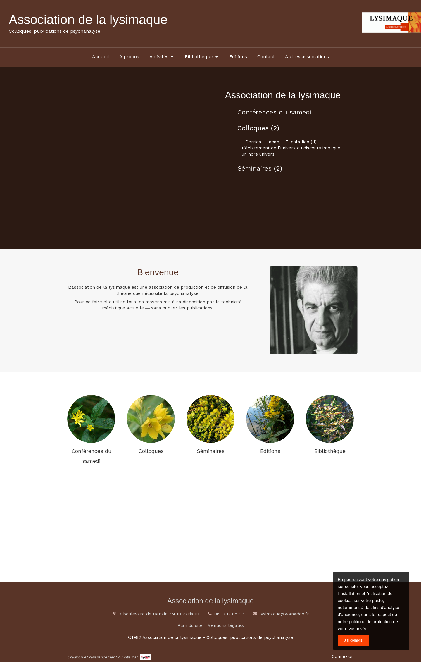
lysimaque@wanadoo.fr (284, 614)
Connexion (343, 656)
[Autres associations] (307, 56)
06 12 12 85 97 (229, 614)
